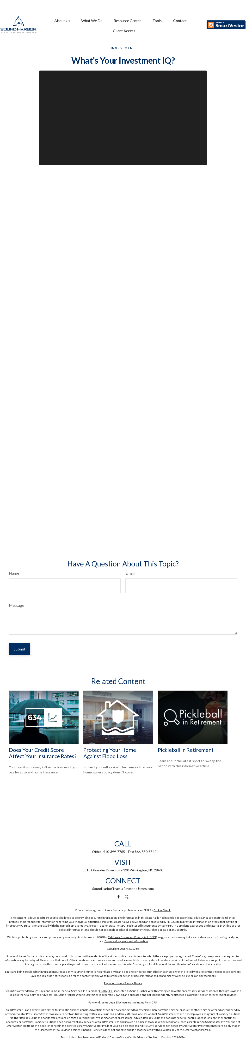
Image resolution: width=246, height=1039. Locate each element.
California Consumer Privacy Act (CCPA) (132, 937)
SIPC (110, 990)
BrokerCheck (162, 910)
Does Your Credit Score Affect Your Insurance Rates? (43, 753)
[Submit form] (19, 649)
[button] (62, 11)
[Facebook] (118, 896)
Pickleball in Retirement (186, 750)
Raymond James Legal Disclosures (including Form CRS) (123, 1002)
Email (130, 573)
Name (14, 573)
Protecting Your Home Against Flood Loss (109, 753)
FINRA (103, 990)
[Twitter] (126, 896)
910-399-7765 (114, 852)
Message (16, 605)
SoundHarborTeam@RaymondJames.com (123, 889)
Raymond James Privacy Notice (123, 983)
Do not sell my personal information (126, 941)
